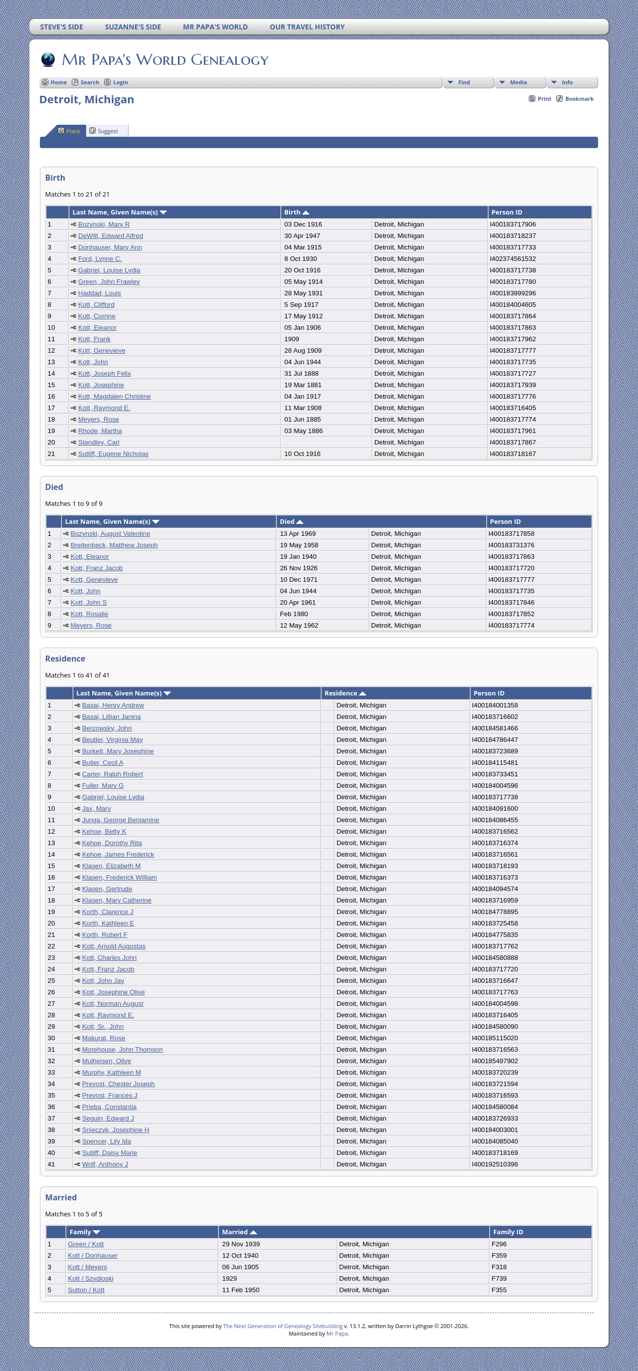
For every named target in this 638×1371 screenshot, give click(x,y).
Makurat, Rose (104, 1038)
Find (464, 82)
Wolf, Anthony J (105, 1164)
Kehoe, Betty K (104, 831)
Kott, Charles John (109, 957)
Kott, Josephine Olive (113, 992)
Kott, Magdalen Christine (114, 396)
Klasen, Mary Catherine (117, 900)
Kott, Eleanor (97, 327)
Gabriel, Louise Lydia (109, 270)
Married (239, 1231)
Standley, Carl (99, 442)
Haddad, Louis (99, 293)
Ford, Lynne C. (100, 258)
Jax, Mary (96, 808)
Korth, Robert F (105, 934)
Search (90, 82)
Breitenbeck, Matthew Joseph (114, 545)
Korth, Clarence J (108, 911)
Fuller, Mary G (103, 785)
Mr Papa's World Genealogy (164, 59)
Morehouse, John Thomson (122, 1049)
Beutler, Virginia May (112, 739)
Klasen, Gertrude (107, 889)
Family (85, 1231)
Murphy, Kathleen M (111, 1072)
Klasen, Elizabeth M (111, 866)
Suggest (103, 131)
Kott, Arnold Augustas (114, 946)
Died (292, 521)
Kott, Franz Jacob (97, 568)
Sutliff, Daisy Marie (110, 1152)
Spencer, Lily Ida (107, 1141)
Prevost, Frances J (110, 1095)
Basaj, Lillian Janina (111, 716)
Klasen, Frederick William (119, 877)
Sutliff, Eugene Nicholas (113, 453)
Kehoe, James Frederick (118, 854)
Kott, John (93, 362)
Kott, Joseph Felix (104, 373)
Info (567, 82)
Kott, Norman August (113, 1003)
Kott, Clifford (96, 304)
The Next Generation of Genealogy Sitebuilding (283, 1326)
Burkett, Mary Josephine (118, 751)
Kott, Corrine (97, 316)
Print (544, 98)
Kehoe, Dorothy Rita (112, 843)
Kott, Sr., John (103, 1026)
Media (518, 82)
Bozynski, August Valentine (111, 533)
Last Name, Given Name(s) (119, 212)
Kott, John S (89, 602)
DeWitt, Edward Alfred (110, 235)
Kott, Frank (94, 339)
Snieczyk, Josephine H (116, 1130)
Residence (345, 692)
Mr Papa (337, 1333)
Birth (297, 212)
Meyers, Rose (98, 419)
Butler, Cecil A (102, 762)
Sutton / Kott (86, 1290)
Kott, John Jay (103, 980)
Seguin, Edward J (108, 1118)
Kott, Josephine (101, 385)
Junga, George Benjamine (121, 820)
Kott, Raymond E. (104, 408)
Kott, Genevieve (102, 350)
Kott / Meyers (87, 1267)
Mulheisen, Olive (107, 1061)
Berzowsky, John (107, 728)
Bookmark (579, 98)
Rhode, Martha (100, 431)
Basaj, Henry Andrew (113, 705)
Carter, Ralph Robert (112, 774)
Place (69, 131)
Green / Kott (86, 1244)
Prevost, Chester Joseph (118, 1084)
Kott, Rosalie (90, 614)
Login (120, 82)
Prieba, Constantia (109, 1107)
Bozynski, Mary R (104, 224)
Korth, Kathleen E (108, 923)
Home (59, 82)
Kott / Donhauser (93, 1255)
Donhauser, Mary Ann (110, 247)
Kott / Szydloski (90, 1278)
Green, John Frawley (109, 281)
